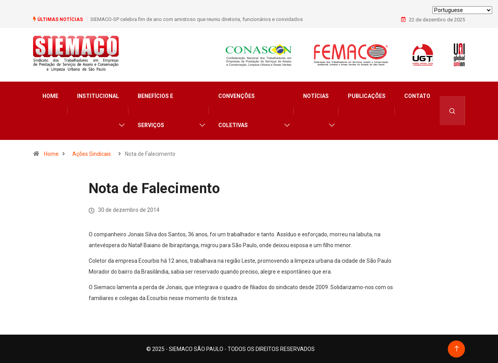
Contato (417, 95)
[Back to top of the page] (456, 348)
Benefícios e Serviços (155, 110)
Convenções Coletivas (236, 110)
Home (50, 95)
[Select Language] (462, 10)
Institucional (98, 95)
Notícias (316, 95)
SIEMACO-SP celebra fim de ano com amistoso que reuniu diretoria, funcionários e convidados (196, 19)
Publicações (367, 95)
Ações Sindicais (91, 153)
